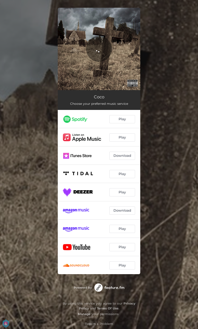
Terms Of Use (108, 308)
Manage (84, 314)
